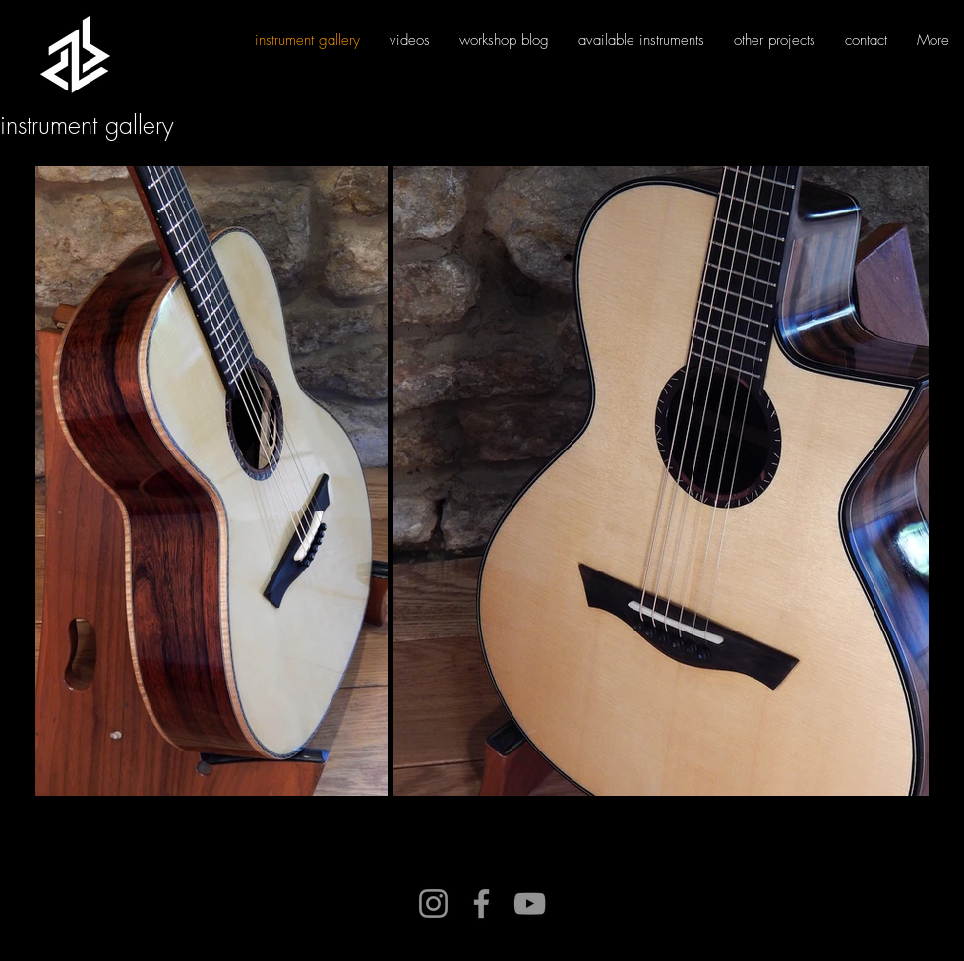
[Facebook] (481, 903)
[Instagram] (433, 903)
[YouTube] (530, 903)
